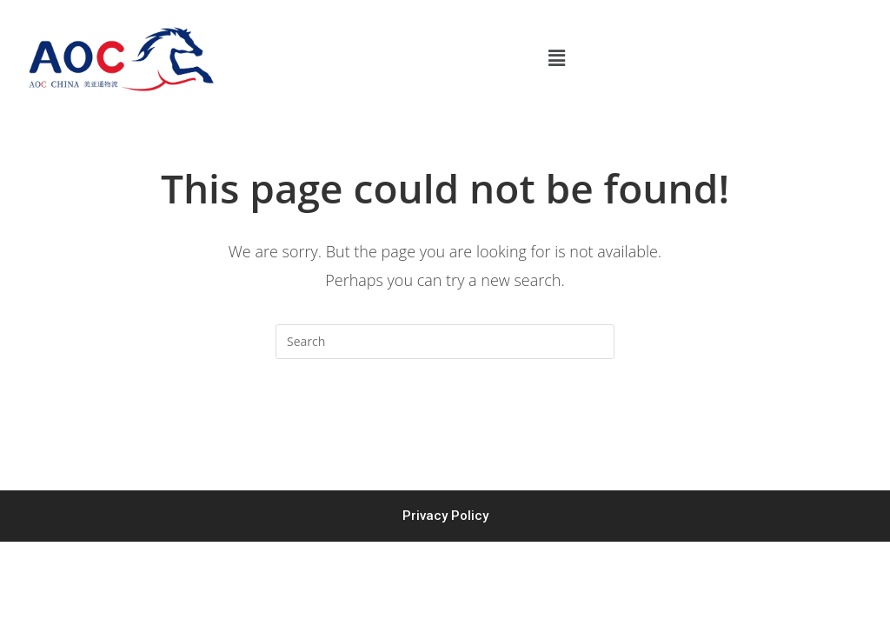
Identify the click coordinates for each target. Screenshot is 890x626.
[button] (556, 58)
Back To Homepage (444, 428)
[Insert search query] (445, 341)
